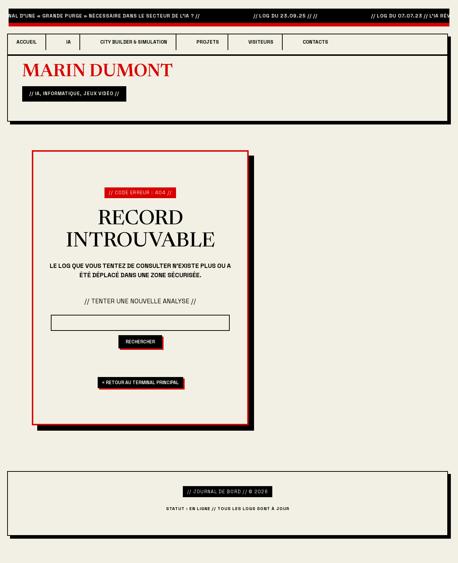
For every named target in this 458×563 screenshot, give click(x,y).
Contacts (315, 42)
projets (207, 42)
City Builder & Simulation (133, 42)
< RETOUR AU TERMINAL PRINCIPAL (140, 383)
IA (68, 42)
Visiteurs (260, 42)
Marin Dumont (97, 72)
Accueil (26, 42)
